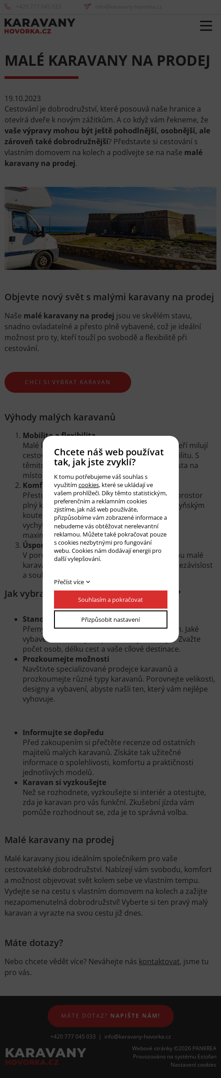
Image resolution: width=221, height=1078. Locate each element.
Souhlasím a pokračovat (110, 599)
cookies (89, 485)
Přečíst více (69, 582)
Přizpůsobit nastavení (110, 619)
